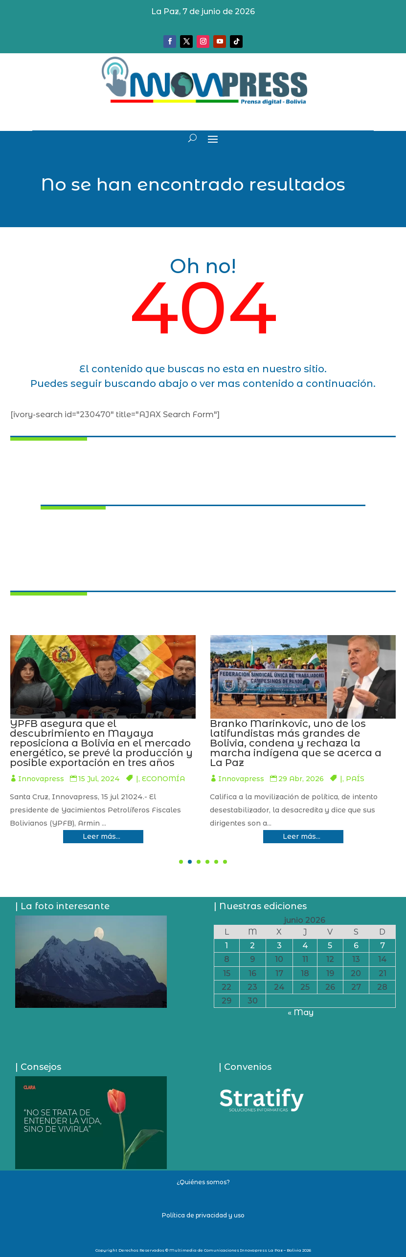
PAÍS (145, 759)
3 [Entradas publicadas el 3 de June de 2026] (279, 945)
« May (301, 1012)
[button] (181, 862)
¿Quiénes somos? (203, 1182)
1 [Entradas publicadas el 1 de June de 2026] (226, 945)
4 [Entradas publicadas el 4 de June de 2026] (305, 945)
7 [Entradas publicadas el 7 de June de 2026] (382, 945)
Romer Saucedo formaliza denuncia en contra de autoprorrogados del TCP (98, 733)
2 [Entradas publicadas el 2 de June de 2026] (252, 945)
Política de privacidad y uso (203, 1215)
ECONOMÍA (360, 778)
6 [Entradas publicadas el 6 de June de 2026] (356, 945)
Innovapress (38, 759)
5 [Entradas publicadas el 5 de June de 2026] (330, 945)
